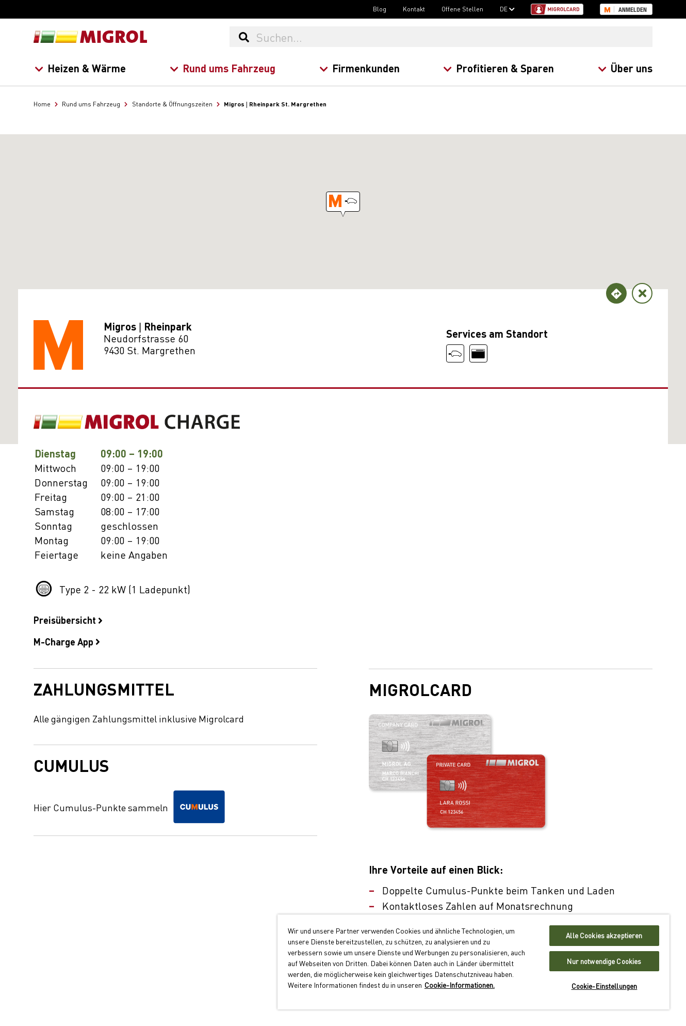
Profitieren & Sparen (498, 67)
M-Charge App (67, 641)
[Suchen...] (453, 36)
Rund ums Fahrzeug (222, 67)
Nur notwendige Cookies (604, 961)
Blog (379, 9)
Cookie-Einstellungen (604, 986)
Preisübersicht (68, 619)
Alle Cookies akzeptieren (604, 935)
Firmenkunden (359, 67)
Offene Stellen (462, 9)
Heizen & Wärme (80, 67)
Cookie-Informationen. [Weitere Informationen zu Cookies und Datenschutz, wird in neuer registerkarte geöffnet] (459, 985)
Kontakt (414, 9)
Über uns (625, 67)
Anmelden (632, 9)
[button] (343, 202)
